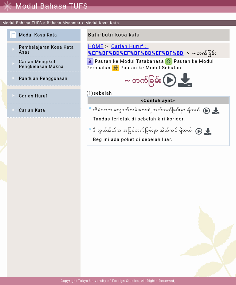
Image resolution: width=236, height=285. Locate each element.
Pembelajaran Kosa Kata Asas (46, 50)
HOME (96, 46)
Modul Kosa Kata (102, 23)
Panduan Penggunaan (43, 78)
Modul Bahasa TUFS (22, 23)
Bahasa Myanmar (64, 23)
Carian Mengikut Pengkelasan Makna (41, 64)
